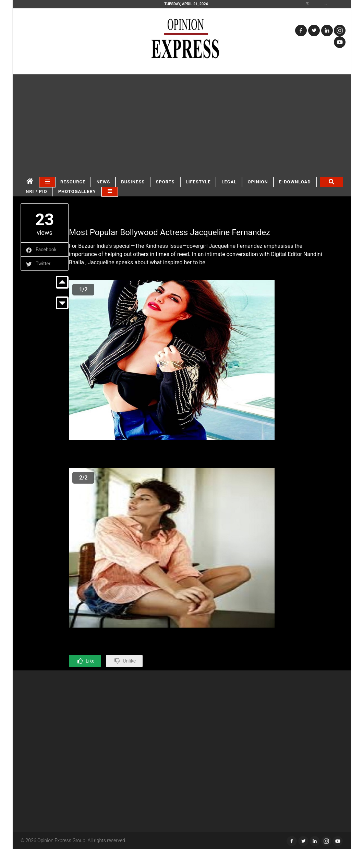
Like (90, 661)
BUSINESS (133, 181)
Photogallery (77, 191)
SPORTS (165, 181)
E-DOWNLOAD (295, 181)
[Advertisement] (182, 126)
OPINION (257, 181)
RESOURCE (72, 181)
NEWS (103, 181)
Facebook (46, 249)
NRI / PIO (36, 191)
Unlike (129, 661)
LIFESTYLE (198, 181)
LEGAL (229, 181)
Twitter (43, 263)
